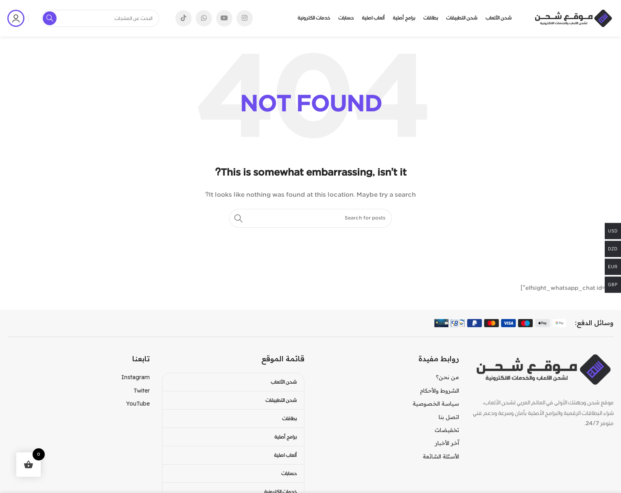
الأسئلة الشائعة (441, 456)
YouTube (138, 403)
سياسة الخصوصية (436, 403)
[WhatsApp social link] (204, 18)
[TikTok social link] (183, 18)
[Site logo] (573, 18)
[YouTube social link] (224, 18)
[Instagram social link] (244, 18)
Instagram (135, 377)
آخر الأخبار (447, 443)
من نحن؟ (447, 377)
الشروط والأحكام (439, 390)
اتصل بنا (449, 417)
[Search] (310, 218)
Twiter (141, 390)
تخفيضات (447, 430)
